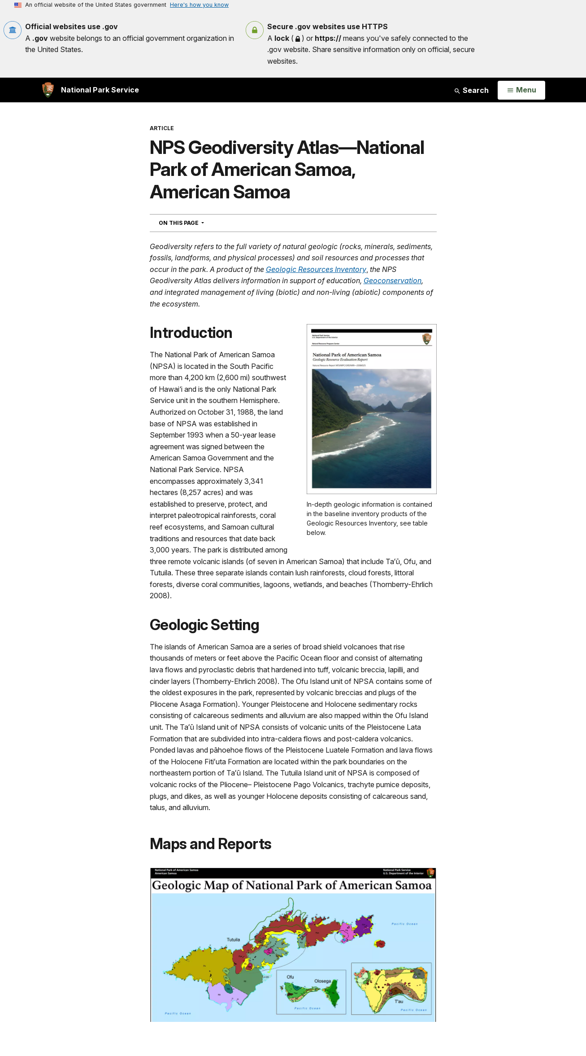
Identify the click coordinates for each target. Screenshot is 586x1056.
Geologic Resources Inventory (316, 269)
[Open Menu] (521, 90)
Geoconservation (392, 280)
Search (471, 90)
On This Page (197, 222)
